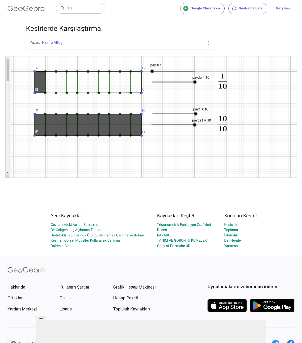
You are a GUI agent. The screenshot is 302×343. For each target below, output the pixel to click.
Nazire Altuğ (52, 42)
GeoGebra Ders (247, 8)
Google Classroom (201, 8)
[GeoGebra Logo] (26, 8)
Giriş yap (283, 8)
